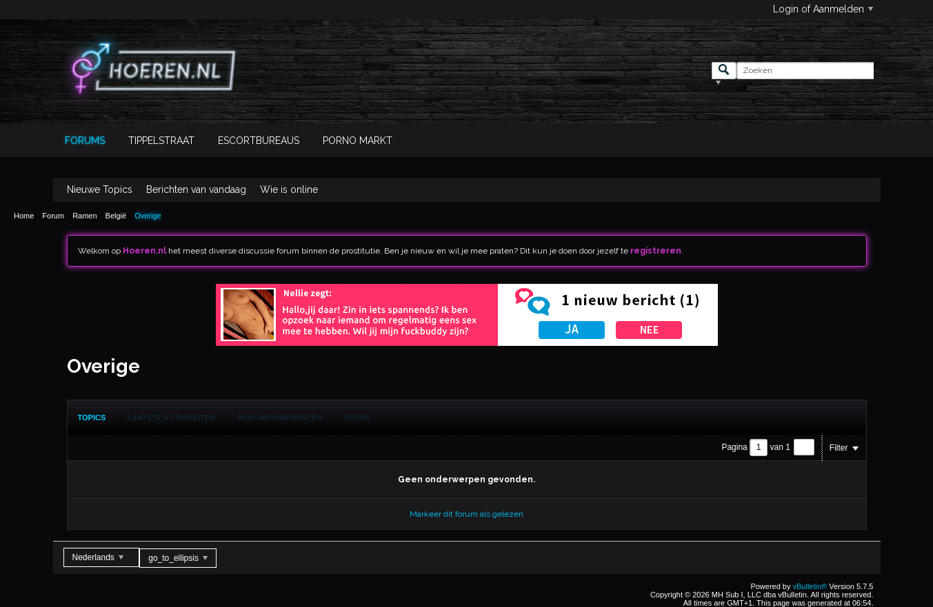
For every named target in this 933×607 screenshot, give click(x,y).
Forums (85, 140)
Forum (53, 216)
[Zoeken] (805, 70)
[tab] (92, 417)
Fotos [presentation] (357, 417)
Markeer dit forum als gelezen (466, 514)
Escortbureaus (258, 140)
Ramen (84, 216)
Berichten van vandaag (196, 189)
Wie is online (289, 189)
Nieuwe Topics (99, 189)
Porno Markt (357, 140)
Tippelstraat (161, 140)
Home (24, 216)
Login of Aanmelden (823, 8)
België (116, 216)
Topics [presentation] (92, 417)
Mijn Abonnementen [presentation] (279, 417)
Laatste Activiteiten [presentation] (171, 417)
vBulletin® (810, 586)
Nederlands (98, 557)
